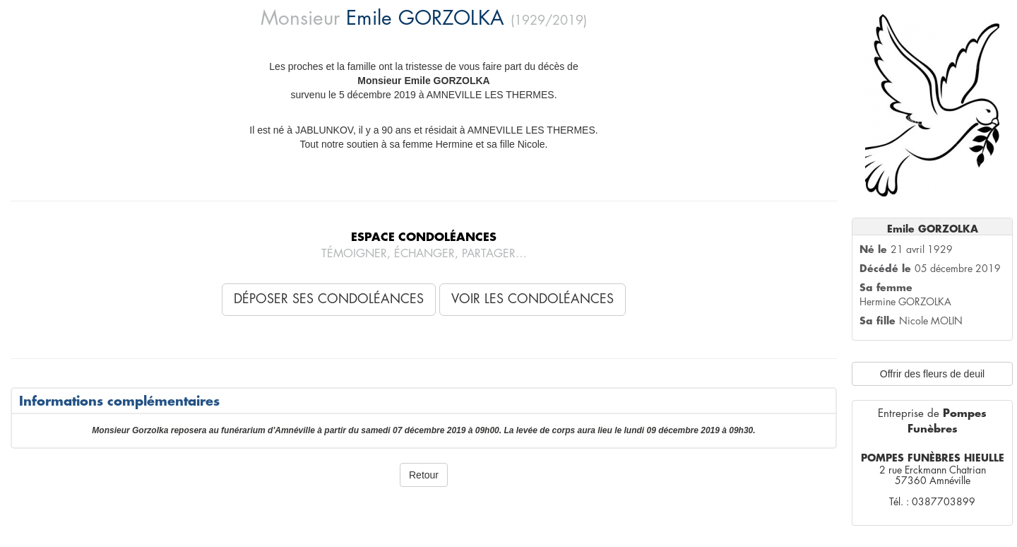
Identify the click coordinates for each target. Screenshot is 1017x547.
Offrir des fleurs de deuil (932, 374)
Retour (424, 475)
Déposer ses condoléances (329, 299)
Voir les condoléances (532, 299)
